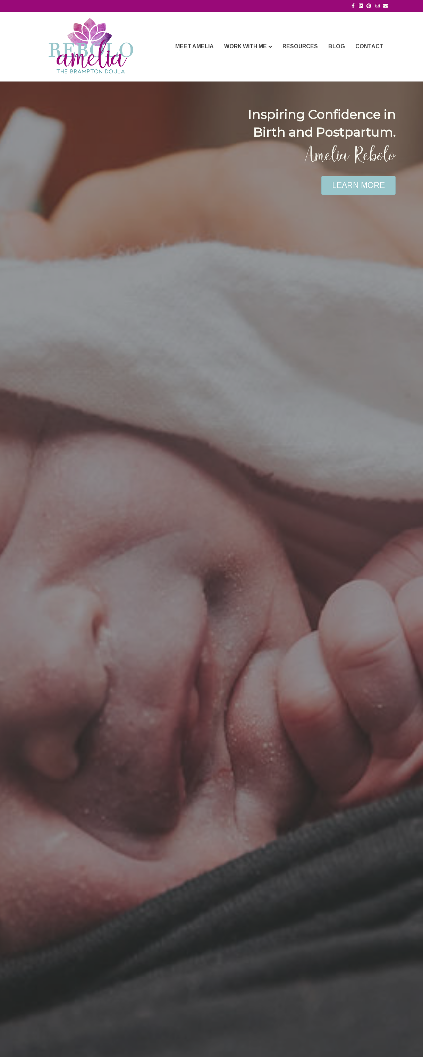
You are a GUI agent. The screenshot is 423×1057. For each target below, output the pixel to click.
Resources (300, 46)
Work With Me (245, 46)
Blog (336, 46)
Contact (369, 46)
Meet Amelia (194, 46)
